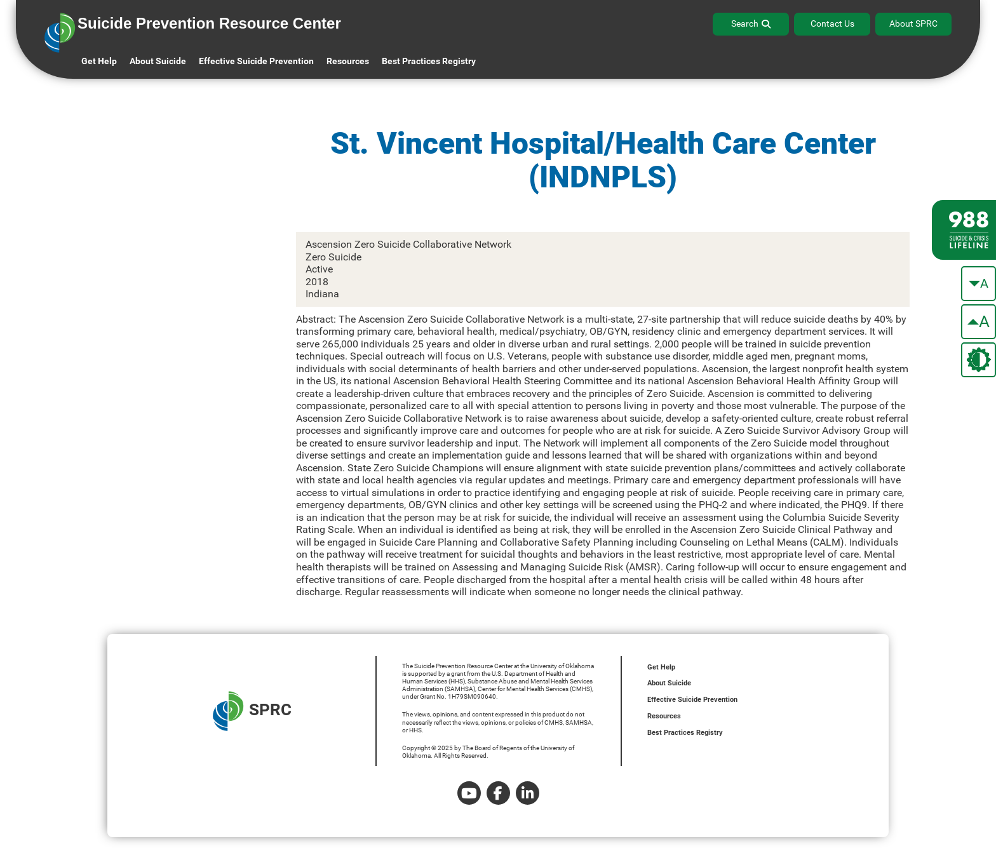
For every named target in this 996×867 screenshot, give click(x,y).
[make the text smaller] (978, 283)
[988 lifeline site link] (964, 230)
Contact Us (832, 23)
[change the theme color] (978, 359)
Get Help (99, 61)
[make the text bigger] (978, 321)
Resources (664, 716)
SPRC (252, 711)
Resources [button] (347, 61)
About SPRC (913, 23)
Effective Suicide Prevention (692, 700)
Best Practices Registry (429, 61)
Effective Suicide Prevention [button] (256, 61)
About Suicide (158, 61)
